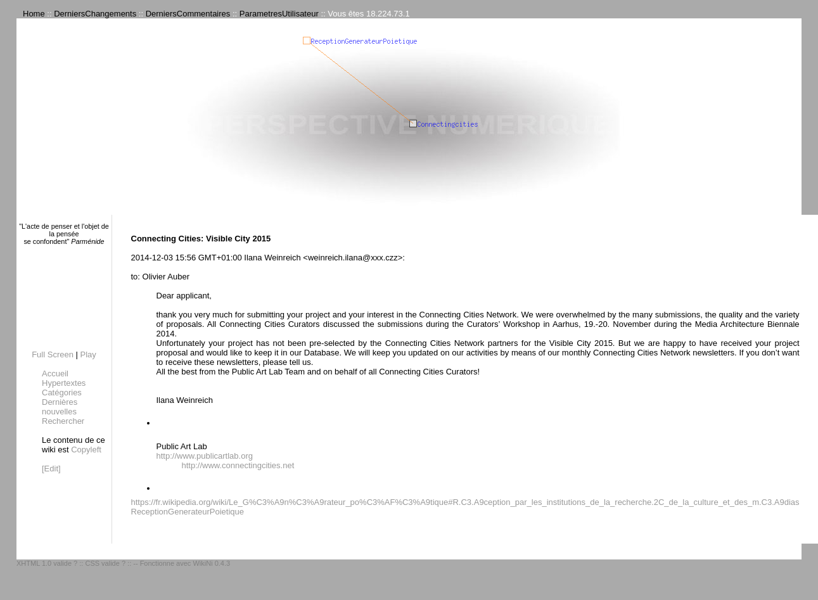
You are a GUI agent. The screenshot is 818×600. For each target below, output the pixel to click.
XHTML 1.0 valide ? (46, 563)
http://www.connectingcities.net (238, 465)
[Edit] (51, 468)
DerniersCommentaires (188, 13)
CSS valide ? (105, 563)
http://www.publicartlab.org (205, 456)
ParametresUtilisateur (279, 13)
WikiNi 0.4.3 (211, 563)
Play (88, 354)
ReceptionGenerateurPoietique (188, 511)
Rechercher (63, 421)
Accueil (55, 373)
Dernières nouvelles (59, 406)
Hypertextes (64, 383)
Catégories (62, 392)
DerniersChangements (95, 13)
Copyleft (86, 449)
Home (34, 13)
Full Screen (52, 354)
